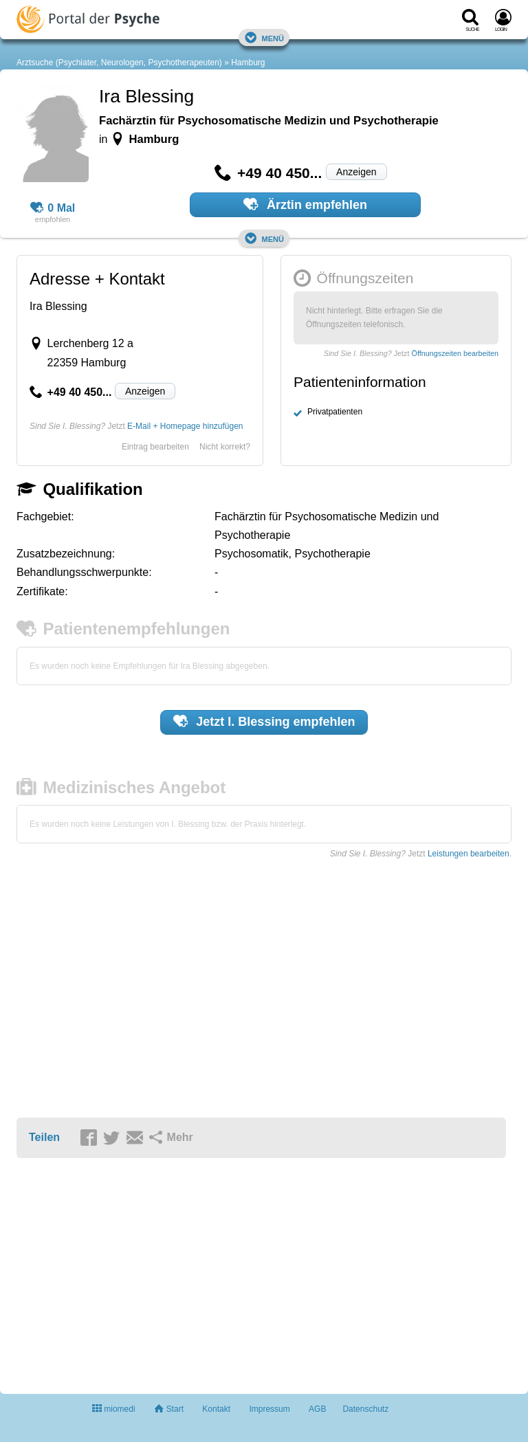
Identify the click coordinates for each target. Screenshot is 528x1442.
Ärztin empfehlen (305, 204)
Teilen (44, 1137)
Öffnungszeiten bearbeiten (455, 353)
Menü (264, 37)
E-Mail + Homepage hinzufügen (185, 426)
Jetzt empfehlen (264, 721)
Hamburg (248, 62)
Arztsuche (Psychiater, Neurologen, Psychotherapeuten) (119, 62)
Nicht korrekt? (224, 447)
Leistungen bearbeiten (468, 853)
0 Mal (53, 208)
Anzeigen (356, 171)
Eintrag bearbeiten (155, 447)
